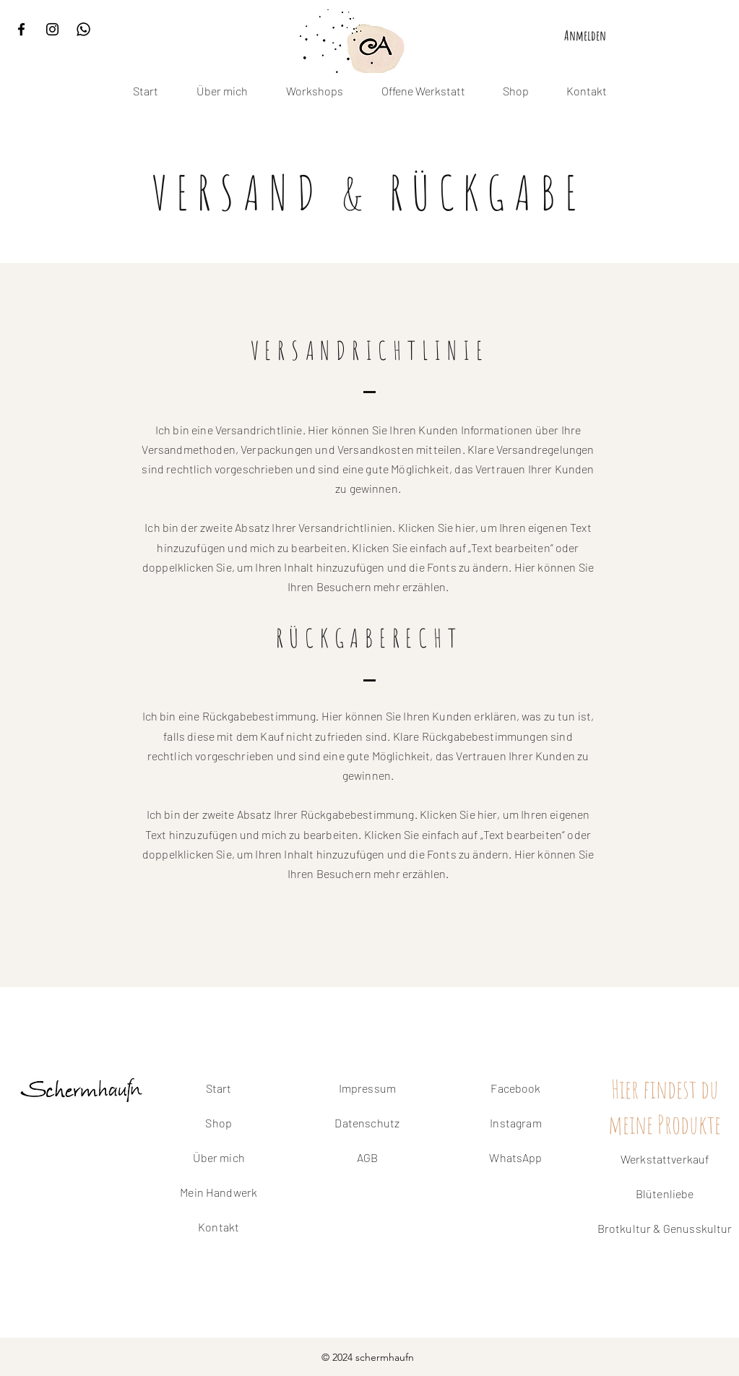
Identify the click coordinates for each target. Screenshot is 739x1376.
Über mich (219, 1157)
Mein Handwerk (218, 1192)
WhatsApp (515, 1157)
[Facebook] (21, 29)
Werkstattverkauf (665, 1159)
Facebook (515, 1088)
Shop (218, 1123)
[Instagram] (52, 29)
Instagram (515, 1123)
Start (219, 1088)
